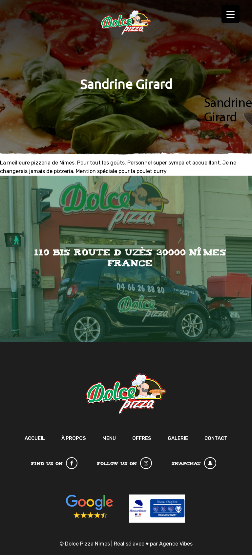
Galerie (178, 438)
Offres (141, 438)
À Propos (73, 438)
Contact (215, 438)
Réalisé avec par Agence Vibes (153, 544)
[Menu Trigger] (230, 14)
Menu (109, 438)
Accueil (35, 438)
